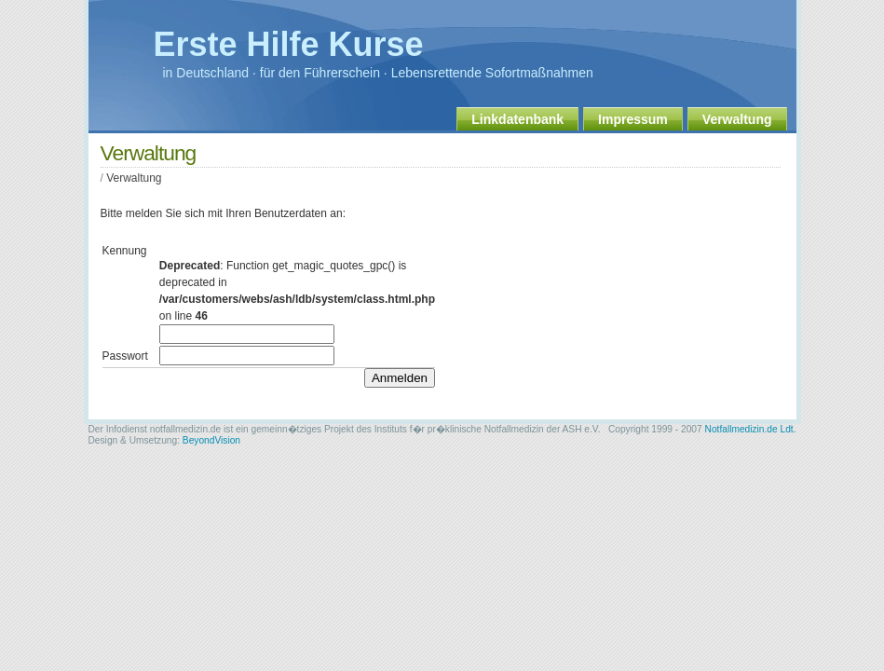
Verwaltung (737, 119)
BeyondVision (211, 440)
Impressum (633, 119)
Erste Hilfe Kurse (289, 44)
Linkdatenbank (517, 119)
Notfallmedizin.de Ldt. (750, 429)
